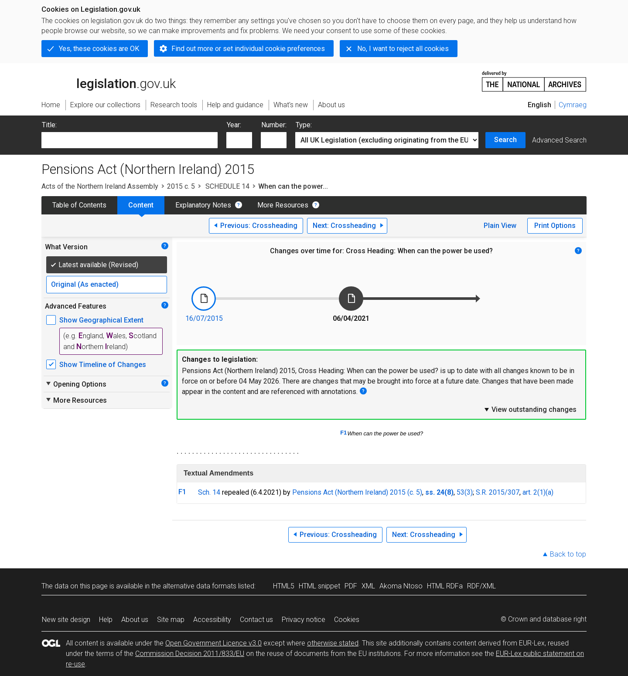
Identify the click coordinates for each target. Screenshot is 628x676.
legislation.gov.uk (108, 81)
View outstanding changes (530, 409)
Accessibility (212, 619)
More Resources (282, 205)
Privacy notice (303, 619)
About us (134, 619)
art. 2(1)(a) (537, 492)
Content (141, 205)
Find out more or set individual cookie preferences (248, 48)
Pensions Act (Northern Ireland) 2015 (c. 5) (357, 492)
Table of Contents (79, 205)
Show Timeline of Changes (102, 364)
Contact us (256, 619)
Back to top (568, 554)
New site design (66, 619)
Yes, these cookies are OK (99, 48)
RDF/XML (481, 586)
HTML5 (283, 586)
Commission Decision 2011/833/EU (189, 653)
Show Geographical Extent (101, 320)
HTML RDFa (445, 586)
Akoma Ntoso (401, 586)
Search (505, 140)
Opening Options (75, 384)
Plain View (500, 225)
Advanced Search (559, 140)
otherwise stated (332, 643)
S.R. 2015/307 (497, 492)
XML (368, 586)
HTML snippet (319, 586)
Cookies (346, 619)
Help (106, 619)
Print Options (555, 225)
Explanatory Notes (203, 205)
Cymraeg (573, 105)
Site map (170, 619)
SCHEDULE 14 (226, 186)
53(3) (465, 492)
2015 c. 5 (181, 186)
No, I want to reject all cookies (403, 48)
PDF (351, 586)
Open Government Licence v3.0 (213, 643)
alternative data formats (199, 586)
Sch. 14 (209, 492)
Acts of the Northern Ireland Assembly (99, 186)
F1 (343, 432)
